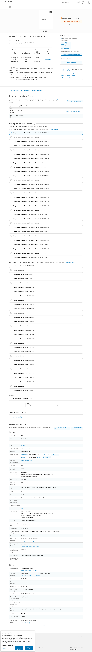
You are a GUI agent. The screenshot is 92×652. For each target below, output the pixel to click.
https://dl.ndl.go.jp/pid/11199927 (29, 570)
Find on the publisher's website (71, 21)
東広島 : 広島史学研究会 (26, 460)
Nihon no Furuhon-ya (17, 416)
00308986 (38, 457)
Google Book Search (16, 417)
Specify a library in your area (75, 101)
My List (63, 69)
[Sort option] (15, 106)
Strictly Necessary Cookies (19, 648)
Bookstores (27, 90)
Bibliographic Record (37, 90)
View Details (48, 59)
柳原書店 (23, 457)
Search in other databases (67, 77)
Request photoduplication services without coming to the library (65, 45)
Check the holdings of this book (74, 116)
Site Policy (44, 647)
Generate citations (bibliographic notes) (70, 73)
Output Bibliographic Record (68, 75)
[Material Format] (25, 106)
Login (88, 2)
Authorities (55, 454)
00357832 (46, 454)
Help (83, 2)
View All (51, 81)
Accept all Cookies (29, 648)
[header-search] (70, 2)
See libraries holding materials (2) (71, 54)
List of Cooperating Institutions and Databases (60, 99)
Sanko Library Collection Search (74, 111)
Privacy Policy (38, 647)
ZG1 (22, 508)
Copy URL (68, 69)
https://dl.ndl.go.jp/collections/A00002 (30, 575)
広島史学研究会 (24, 454)
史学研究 (23, 445)
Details (4, 648)
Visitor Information (55, 129)
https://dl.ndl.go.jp (25, 623)
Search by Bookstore (71, 62)
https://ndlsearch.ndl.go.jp (27, 541)
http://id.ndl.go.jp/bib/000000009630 (30, 546)
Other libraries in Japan (16, 90)
